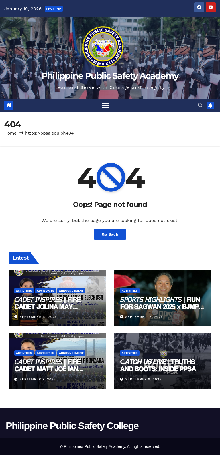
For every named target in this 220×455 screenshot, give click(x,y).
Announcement (71, 290)
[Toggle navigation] (106, 105)
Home (10, 133)
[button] (200, 105)
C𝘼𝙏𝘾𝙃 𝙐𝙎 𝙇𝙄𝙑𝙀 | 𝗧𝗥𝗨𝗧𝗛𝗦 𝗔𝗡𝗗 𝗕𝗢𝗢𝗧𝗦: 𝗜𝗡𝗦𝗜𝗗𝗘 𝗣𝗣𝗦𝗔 (158, 365)
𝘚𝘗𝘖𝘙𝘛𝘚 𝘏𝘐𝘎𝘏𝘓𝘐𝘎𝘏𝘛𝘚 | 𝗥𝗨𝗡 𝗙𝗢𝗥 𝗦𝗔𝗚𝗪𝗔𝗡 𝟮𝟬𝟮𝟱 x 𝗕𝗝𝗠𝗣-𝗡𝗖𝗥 (160, 306)
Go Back (110, 234)
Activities (24, 290)
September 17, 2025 (38, 317)
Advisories (45, 290)
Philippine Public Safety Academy (110, 76)
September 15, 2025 (144, 317)
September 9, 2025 (38, 379)
